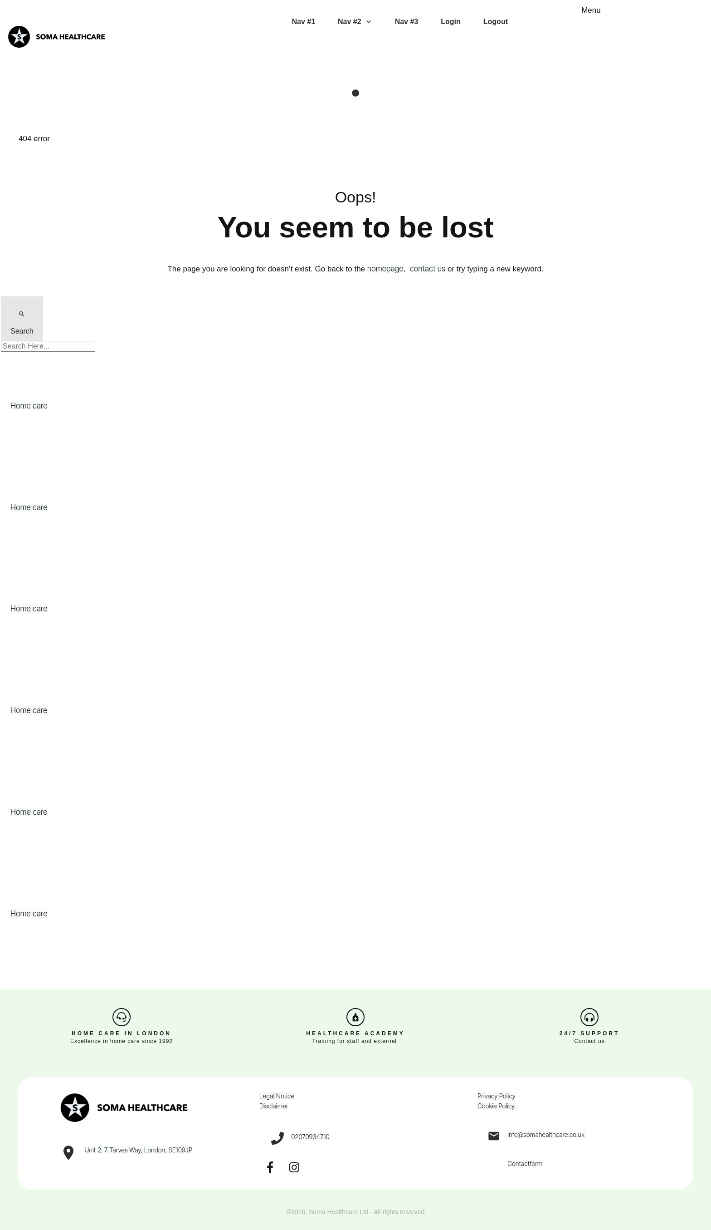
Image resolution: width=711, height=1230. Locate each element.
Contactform (524, 1163)
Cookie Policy (496, 1106)
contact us (427, 268)
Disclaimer (273, 1106)
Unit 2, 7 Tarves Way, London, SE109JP (138, 1150)
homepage (385, 268)
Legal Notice (276, 1096)
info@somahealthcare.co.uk (545, 1134)
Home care (29, 405)
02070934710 (310, 1137)
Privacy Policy (496, 1096)
